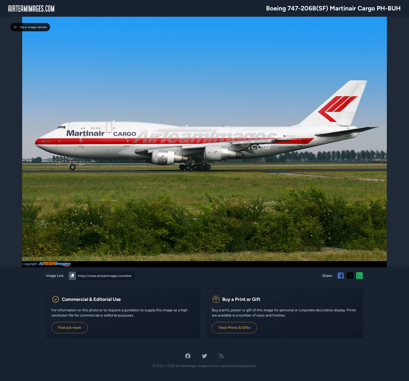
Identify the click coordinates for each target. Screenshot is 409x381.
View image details (30, 27)
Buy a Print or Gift (241, 299)
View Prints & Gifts (234, 327)
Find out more (69, 327)
